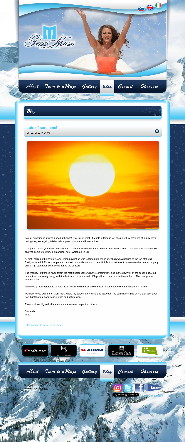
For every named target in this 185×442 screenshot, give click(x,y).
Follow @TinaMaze (152, 395)
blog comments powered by (44, 325)
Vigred (44, 388)
